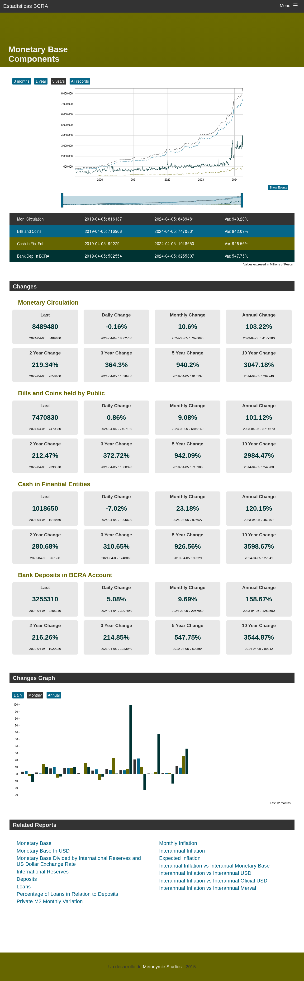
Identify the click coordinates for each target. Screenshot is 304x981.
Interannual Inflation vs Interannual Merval (207, 888)
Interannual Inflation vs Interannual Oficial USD (213, 881)
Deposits (27, 879)
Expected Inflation (179, 858)
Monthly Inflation (178, 843)
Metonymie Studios (162, 966)
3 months (21, 81)
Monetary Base (34, 843)
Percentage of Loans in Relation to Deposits (67, 894)
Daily (18, 695)
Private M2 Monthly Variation (50, 901)
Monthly (35, 695)
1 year (41, 81)
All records (80, 81)
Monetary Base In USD (43, 851)
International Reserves (43, 872)
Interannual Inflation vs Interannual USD (205, 873)
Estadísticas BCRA (25, 6)
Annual (54, 695)
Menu (289, 6)
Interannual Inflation (182, 851)
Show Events (278, 187)
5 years (58, 81)
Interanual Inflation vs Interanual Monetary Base (214, 866)
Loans (24, 887)
